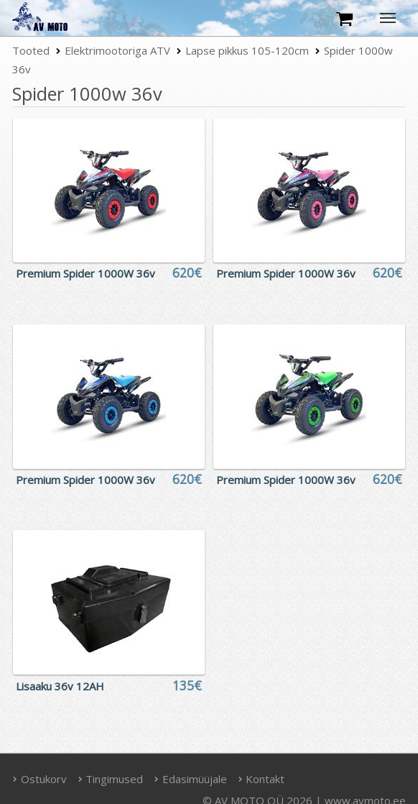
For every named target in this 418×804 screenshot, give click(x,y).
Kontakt (261, 779)
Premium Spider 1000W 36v (85, 273)
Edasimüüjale (190, 779)
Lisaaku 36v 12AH (60, 686)
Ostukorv (39, 779)
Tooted (31, 50)
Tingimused (111, 779)
